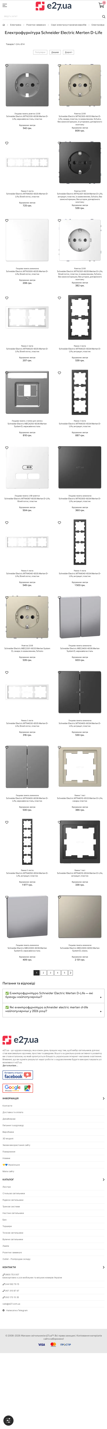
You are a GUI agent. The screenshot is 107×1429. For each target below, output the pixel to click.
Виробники (8, 1132)
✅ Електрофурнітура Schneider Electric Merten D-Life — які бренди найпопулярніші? (49, 995)
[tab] (8, 1421)
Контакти (7, 1105)
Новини (6, 1158)
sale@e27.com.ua (11, 1304)
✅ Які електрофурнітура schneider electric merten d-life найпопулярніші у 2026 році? (46, 1009)
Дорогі (68, 52)
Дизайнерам (9, 1119)
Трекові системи (11, 1206)
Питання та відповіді (13, 1125)
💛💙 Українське (11, 1165)
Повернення (9, 1151)
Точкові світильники (13, 1233)
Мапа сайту (8, 1171)
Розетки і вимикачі (36, 25)
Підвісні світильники (13, 1200)
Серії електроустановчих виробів (68, 25)
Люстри (7, 1187)
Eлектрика (15, 25)
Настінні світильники (13, 1213)
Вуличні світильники (13, 1239)
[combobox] (53, 16)
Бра (4, 1219)
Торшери (7, 1226)
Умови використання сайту (16, 1145)
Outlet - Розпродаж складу (16, 1259)
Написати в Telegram (15, 1310)
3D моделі (8, 1138)
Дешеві (55, 52)
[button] (6, 66)
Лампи (6, 1246)
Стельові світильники (14, 1193)
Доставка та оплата (13, 1112)
